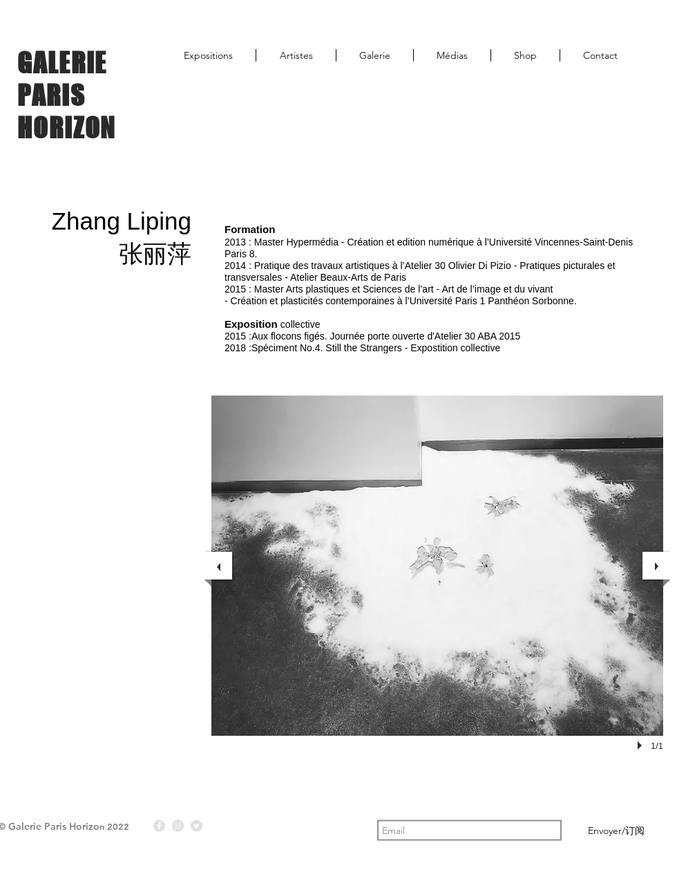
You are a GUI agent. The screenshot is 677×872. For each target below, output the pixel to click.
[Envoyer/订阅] (616, 830)
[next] (656, 565)
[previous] (218, 565)
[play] (642, 745)
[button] (437, 566)
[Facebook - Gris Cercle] (159, 826)
